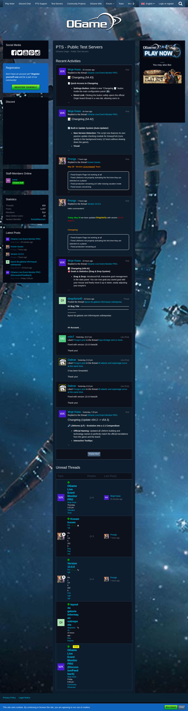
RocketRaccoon (38, 219)
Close (181, 707)
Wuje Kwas (15, 242)
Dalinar (72, 359)
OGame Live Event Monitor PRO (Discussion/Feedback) (72, 662)
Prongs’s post (79, 340)
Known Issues (17, 246)
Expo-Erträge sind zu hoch (110, 340)
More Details (171, 707)
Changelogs (69, 595)
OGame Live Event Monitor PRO (25, 239)
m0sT (71, 336)
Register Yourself (26, 87)
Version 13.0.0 (17, 254)
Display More (94, 454)
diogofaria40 (15, 268)
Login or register (166, 3)
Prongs (13, 250)
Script (76, 647)
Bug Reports (69, 551)
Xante (14, 180)
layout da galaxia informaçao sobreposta (102, 302)
